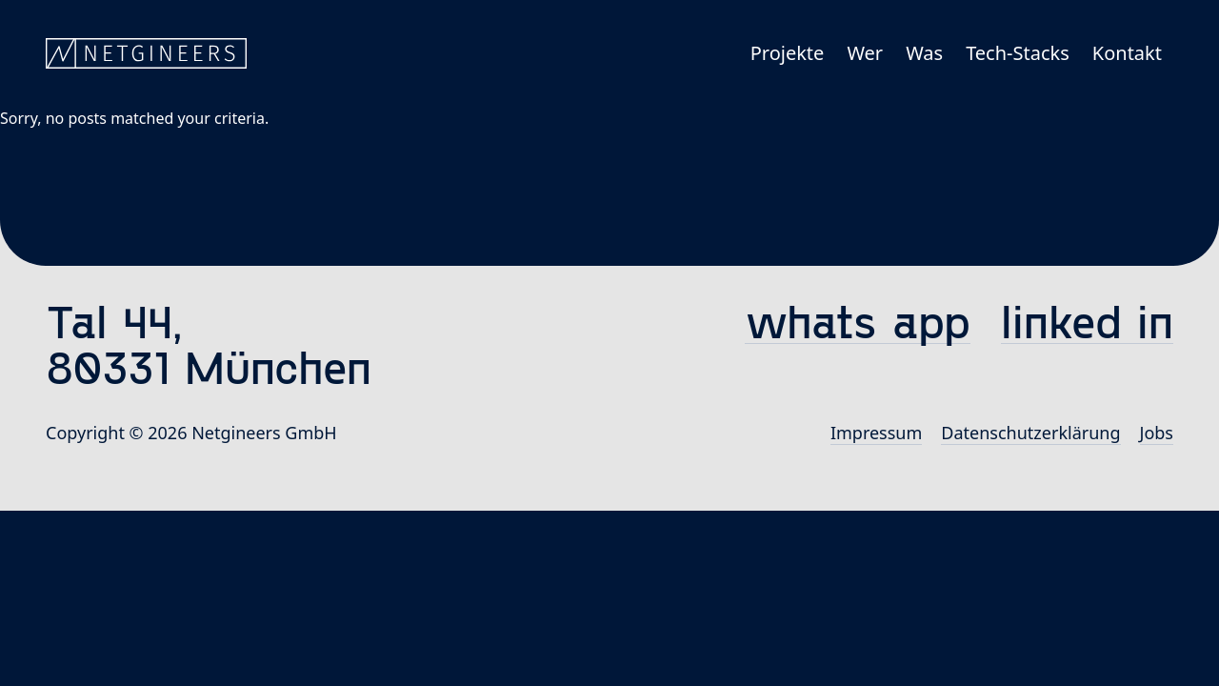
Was (924, 53)
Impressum (876, 432)
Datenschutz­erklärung (1030, 432)
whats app (857, 320)
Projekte (787, 53)
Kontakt (1127, 53)
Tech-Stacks (1017, 53)
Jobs (1157, 432)
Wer (865, 53)
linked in (1087, 320)
